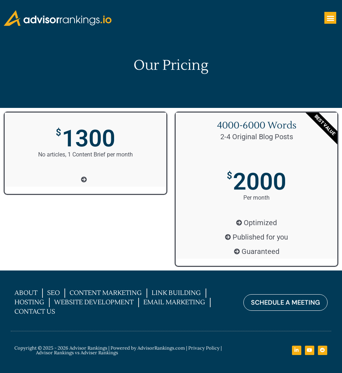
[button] (330, 18)
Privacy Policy (204, 348)
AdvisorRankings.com (161, 348)
